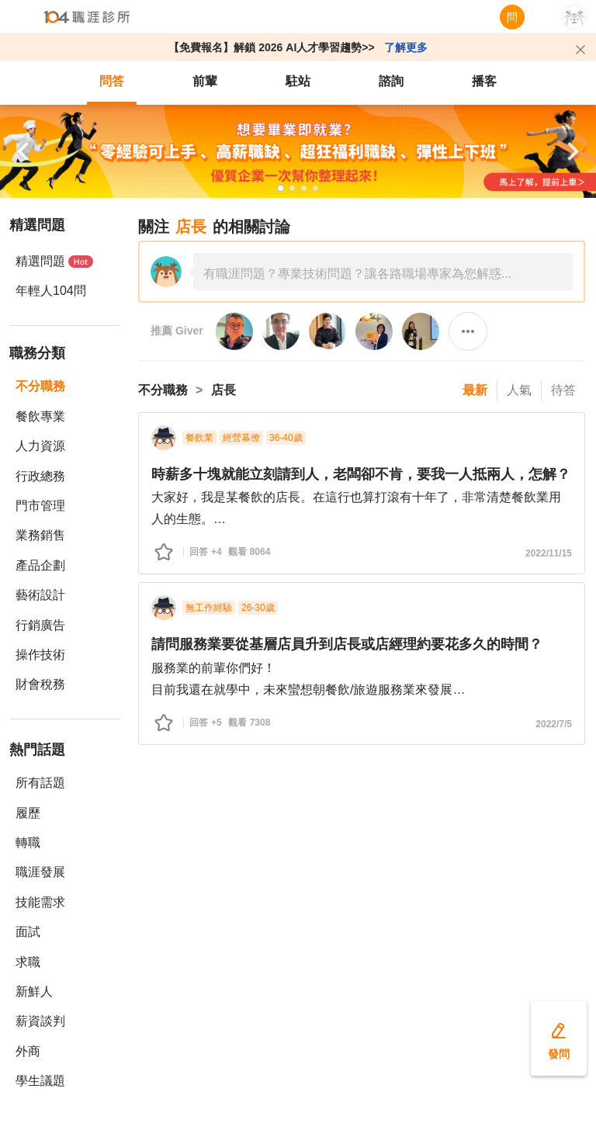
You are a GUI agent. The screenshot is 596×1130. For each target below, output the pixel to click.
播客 (484, 81)
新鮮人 (34, 991)
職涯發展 (40, 872)
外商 (28, 1051)
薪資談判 (40, 1021)
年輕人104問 (51, 290)
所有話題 (40, 782)
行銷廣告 (40, 625)
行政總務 (40, 476)
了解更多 (406, 47)
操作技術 (40, 654)
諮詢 (391, 81)
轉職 (28, 842)
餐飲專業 (40, 416)
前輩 (204, 81)
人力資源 (40, 445)
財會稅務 (40, 684)
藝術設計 (40, 594)
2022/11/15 (548, 553)
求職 (28, 962)
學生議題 (40, 1080)
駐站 (298, 81)
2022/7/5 (553, 724)
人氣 (519, 390)
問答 (111, 81)
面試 (28, 931)
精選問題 (54, 261)
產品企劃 (40, 565)
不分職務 (40, 386)
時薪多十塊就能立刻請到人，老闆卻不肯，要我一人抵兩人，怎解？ (360, 474)
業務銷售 (40, 535)
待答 (563, 390)
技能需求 (40, 902)
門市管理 (40, 505)
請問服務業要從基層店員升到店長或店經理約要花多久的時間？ (346, 644)
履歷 (28, 813)
